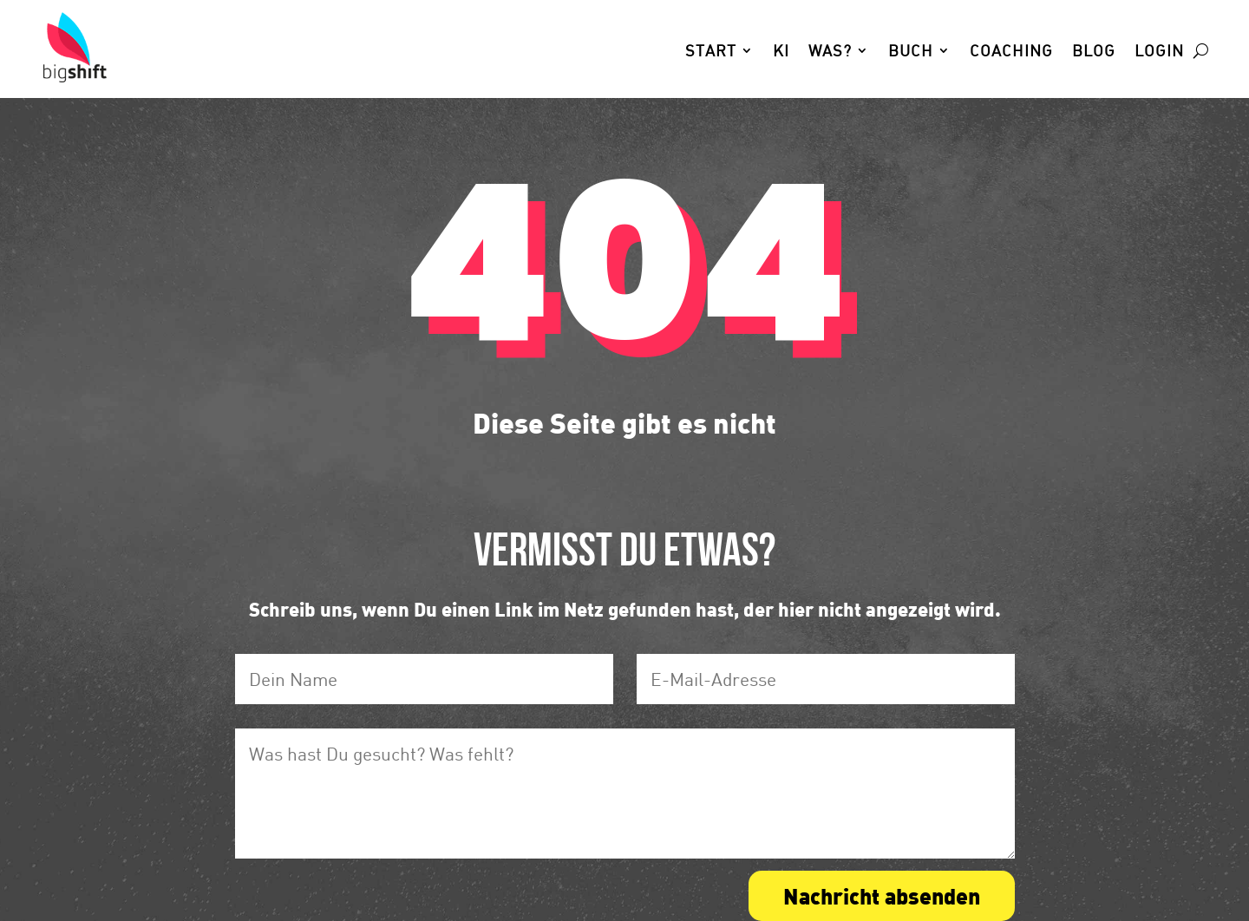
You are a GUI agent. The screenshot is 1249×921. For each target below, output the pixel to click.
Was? (830, 52)
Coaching (1011, 52)
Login (1159, 52)
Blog (1093, 52)
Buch (910, 52)
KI (781, 52)
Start (710, 52)
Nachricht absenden (881, 895)
